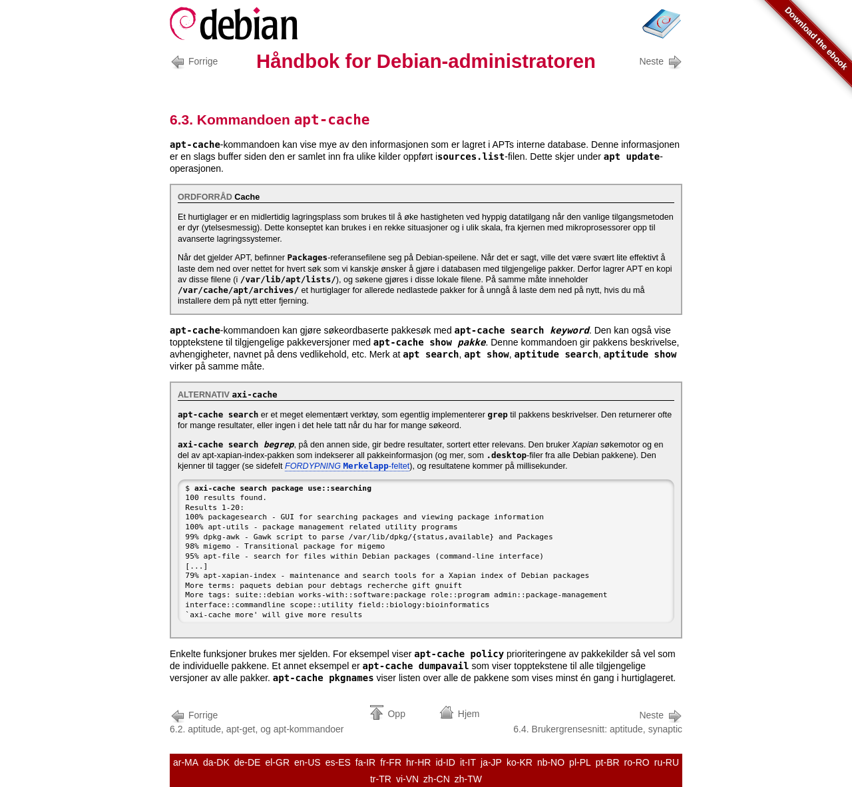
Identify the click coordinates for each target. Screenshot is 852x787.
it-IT (468, 762)
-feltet (347, 466)
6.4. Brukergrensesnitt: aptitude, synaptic (597, 720)
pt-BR (608, 762)
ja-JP (491, 762)
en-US (307, 762)
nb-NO (550, 762)
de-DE (247, 762)
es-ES (338, 762)
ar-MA (185, 762)
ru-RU (666, 762)
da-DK (216, 762)
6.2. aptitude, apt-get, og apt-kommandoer (257, 720)
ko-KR (519, 762)
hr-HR (418, 762)
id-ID (445, 762)
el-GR (277, 762)
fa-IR (365, 762)
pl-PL (580, 762)
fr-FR (390, 762)
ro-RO (637, 762)
